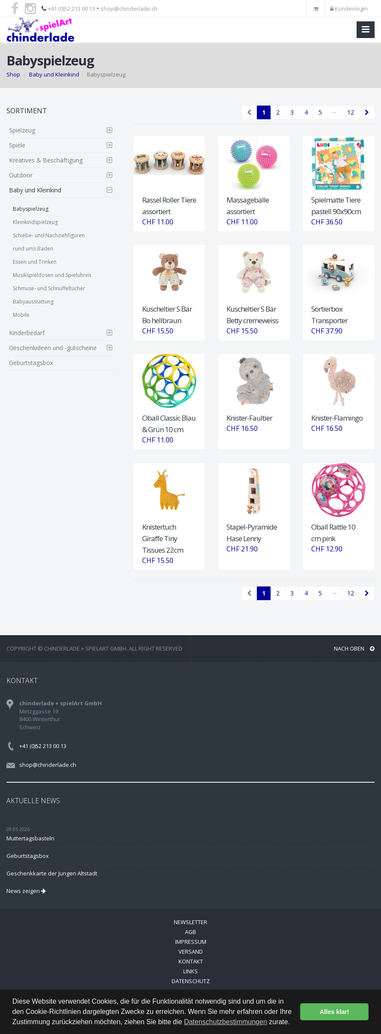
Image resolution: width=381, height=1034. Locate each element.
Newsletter (190, 922)
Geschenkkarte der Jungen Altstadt (51, 873)
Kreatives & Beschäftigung (46, 160)
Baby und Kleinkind (54, 74)
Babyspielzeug (30, 208)
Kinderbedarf (27, 333)
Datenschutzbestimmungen (225, 1021)
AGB (190, 932)
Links (190, 971)
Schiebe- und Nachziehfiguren (49, 235)
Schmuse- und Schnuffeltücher (49, 288)
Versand (191, 951)
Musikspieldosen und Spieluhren (52, 275)
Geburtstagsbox (31, 363)
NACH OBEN (354, 648)
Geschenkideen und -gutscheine (53, 348)
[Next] (367, 112)
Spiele (17, 145)
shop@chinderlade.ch (129, 8)
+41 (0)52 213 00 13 (71, 8)
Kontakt (191, 961)
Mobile (21, 314)
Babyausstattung (33, 301)
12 (350, 112)
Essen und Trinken (35, 261)
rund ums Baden (33, 248)
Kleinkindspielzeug (35, 222)
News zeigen (26, 891)
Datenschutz (191, 981)
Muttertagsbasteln (30, 838)
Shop (13, 74)
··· (334, 112)
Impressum (190, 942)
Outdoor (21, 175)
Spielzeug (22, 130)
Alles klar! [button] (334, 1011)
